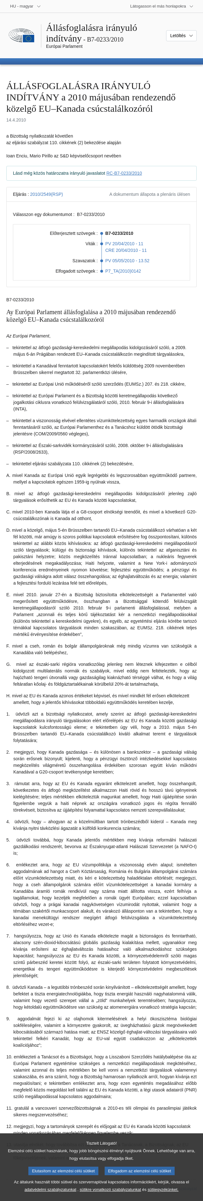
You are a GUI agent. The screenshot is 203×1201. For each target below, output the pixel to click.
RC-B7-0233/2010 (124, 173)
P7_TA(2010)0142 (123, 271)
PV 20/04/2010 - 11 (124, 243)
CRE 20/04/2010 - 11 (126, 250)
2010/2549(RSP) (46, 194)
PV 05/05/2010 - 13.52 (127, 260)
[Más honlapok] (162, 6)
